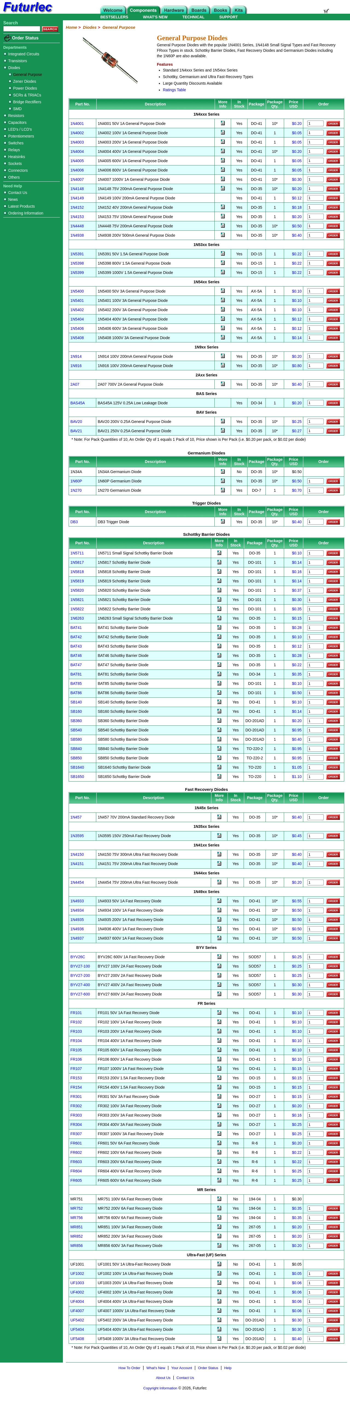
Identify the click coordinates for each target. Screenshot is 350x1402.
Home (71, 27)
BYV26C (77, 957)
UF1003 (77, 1283)
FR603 (76, 1162)
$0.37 (297, 590)
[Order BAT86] (315, 693)
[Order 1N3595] (315, 836)
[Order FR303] (315, 1115)
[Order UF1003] (315, 1283)
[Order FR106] (315, 1059)
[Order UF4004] (315, 1301)
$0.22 (297, 254)
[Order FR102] (315, 1022)
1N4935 (77, 919)
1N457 (75, 817)
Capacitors (15, 122)
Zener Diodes (22, 81)
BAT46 (76, 655)
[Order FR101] (315, 1013)
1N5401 (77, 300)
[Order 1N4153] (315, 216)
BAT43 (76, 646)
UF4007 (77, 1311)
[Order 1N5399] (315, 272)
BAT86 (76, 693)
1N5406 (77, 328)
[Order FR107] (315, 1069)
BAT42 (76, 637)
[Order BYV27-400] (315, 985)
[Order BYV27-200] (315, 975)
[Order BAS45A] (315, 403)
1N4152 (77, 207)
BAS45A (77, 403)
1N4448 (77, 226)
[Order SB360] (315, 721)
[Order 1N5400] (315, 291)
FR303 (76, 1115)
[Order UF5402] (315, 1320)
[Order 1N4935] (315, 920)
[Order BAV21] (315, 431)
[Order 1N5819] (315, 581)
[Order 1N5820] (315, 590)
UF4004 (77, 1301)
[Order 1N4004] (315, 151)
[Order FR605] (315, 1180)
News (11, 199)
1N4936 (77, 929)
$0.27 (297, 431)
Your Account (181, 1368)
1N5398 (77, 263)
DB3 (74, 522)
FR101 (76, 1013)
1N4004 (77, 151)
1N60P (76, 481)
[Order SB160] (315, 711)
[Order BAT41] (315, 628)
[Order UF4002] (315, 1292)
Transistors (15, 61)
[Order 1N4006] (315, 170)
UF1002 (77, 1273)
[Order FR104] (315, 1041)
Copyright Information (160, 1388)
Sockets (13, 163)
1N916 (75, 366)
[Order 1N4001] (315, 123)
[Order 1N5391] (315, 254)
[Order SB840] (315, 749)
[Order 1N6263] (315, 618)
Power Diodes (23, 88)
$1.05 (297, 767)
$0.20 (297, 123)
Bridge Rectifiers (25, 102)
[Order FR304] (315, 1125)
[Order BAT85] (315, 683)
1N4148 (77, 189)
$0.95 (297, 730)
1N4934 (77, 910)
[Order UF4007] (315, 1311)
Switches (14, 143)
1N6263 (77, 618)
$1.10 (297, 776)
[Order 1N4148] (315, 188)
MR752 (76, 1208)
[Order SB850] (315, 758)
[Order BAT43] (315, 646)
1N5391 (77, 254)
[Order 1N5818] (315, 572)
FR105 (76, 1050)
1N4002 (77, 133)
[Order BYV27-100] (315, 966)
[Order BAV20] (315, 421)
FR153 (76, 1078)
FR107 (76, 1068)
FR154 (76, 1087)
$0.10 (297, 291)
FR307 (76, 1134)
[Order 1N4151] (315, 864)
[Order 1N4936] (315, 929)
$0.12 (297, 198)
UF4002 (77, 1292)
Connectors (16, 170)
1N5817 (77, 562)
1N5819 (77, 581)
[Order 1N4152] (315, 207)
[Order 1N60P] (315, 481)
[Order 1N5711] (315, 553)
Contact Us (15, 192)
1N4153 (77, 216)
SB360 (76, 721)
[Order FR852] (315, 1236)
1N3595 (77, 836)
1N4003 (77, 142)
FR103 (76, 1031)
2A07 (74, 384)
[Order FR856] (315, 1246)
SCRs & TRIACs (25, 95)
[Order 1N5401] (315, 300)
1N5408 (77, 338)
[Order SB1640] (315, 767)
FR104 (76, 1040)
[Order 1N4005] (315, 161)
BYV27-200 (80, 975)
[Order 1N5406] (315, 328)
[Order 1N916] (315, 365)
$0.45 (297, 836)
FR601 (76, 1143)
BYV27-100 (80, 966)
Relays (12, 150)
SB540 (76, 730)
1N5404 (77, 319)
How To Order (129, 1368)
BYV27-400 (80, 985)
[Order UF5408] (315, 1339)
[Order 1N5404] (315, 319)
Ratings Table (174, 90)
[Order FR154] (315, 1087)
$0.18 (297, 207)
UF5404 (77, 1329)
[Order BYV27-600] (315, 994)
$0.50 (297, 226)
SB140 (76, 702)
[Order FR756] (315, 1218)
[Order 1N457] (315, 817)
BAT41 (76, 627)
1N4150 (77, 854)
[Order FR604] (315, 1171)
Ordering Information (23, 213)
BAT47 (76, 665)
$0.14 (297, 338)
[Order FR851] (315, 1227)
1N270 (75, 490)
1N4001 (77, 123)
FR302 (76, 1106)
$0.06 (297, 1283)
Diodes (12, 67)
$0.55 (297, 901)
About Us (163, 1378)
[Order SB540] (315, 730)
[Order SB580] (315, 739)
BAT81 (76, 674)
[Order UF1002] (315, 1274)
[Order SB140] (315, 702)
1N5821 (77, 599)
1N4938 (77, 235)
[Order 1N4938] (315, 235)
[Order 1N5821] (315, 600)
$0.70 (297, 490)
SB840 (76, 748)
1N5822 (77, 609)
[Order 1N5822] (315, 609)
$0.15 (297, 618)
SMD (15, 109)
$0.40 (297, 235)
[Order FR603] (315, 1162)
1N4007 (77, 179)
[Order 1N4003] (315, 142)
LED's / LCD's (18, 129)
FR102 (76, 1022)
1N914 (75, 356)
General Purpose (25, 74)
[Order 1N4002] (315, 133)
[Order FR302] (315, 1106)
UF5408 (77, 1339)
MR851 (76, 1227)
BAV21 (76, 431)
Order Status (25, 38)
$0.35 (297, 609)
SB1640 (77, 767)
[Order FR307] (315, 1134)
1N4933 (77, 901)
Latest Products (19, 206)
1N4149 (77, 198)
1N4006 (77, 170)
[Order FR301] (315, 1097)
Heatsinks (14, 156)
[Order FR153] (315, 1078)
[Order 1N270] (315, 490)
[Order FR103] (315, 1031)
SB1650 (77, 776)
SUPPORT (228, 17)
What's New (155, 1368)
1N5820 (77, 590)
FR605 (76, 1180)
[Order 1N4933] (315, 901)
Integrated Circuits (21, 54)
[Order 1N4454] (315, 882)
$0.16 (297, 572)
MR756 (76, 1217)
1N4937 (77, 938)
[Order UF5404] (315, 1329)
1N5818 (77, 572)
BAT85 (76, 683)
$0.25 (297, 421)
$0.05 (297, 133)
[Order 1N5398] (315, 263)
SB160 (76, 711)
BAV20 (76, 421)
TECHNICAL (193, 17)
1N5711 (77, 553)
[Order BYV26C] (315, 957)
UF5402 (77, 1320)
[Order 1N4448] (315, 226)
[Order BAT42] (315, 637)
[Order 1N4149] (315, 198)
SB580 (76, 739)
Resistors (14, 115)
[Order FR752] (315, 1208)
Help (228, 1368)
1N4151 (77, 864)
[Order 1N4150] (315, 854)
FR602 (76, 1152)
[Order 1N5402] (315, 310)
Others (12, 177)
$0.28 (297, 627)
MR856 (76, 1245)
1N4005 (77, 161)
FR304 (76, 1124)
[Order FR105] (315, 1050)
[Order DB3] (315, 522)
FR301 (76, 1096)
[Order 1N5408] (315, 338)
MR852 (76, 1236)
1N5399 (77, 272)
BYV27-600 (80, 994)
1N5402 (77, 310)
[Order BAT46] (315, 656)
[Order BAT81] (315, 674)
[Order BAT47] (315, 665)
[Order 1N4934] (315, 910)
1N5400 (77, 291)
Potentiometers (19, 136)
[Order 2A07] (315, 384)
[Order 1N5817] (315, 562)
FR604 (76, 1171)
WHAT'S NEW (155, 17)
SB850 (76, 758)
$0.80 (297, 366)
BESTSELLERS (114, 17)
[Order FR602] (315, 1152)
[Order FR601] (315, 1143)
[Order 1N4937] (315, 938)
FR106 (76, 1059)
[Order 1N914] (315, 356)
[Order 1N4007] (315, 179)
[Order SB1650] (315, 777)
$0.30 (297, 179)
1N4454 (77, 882)
